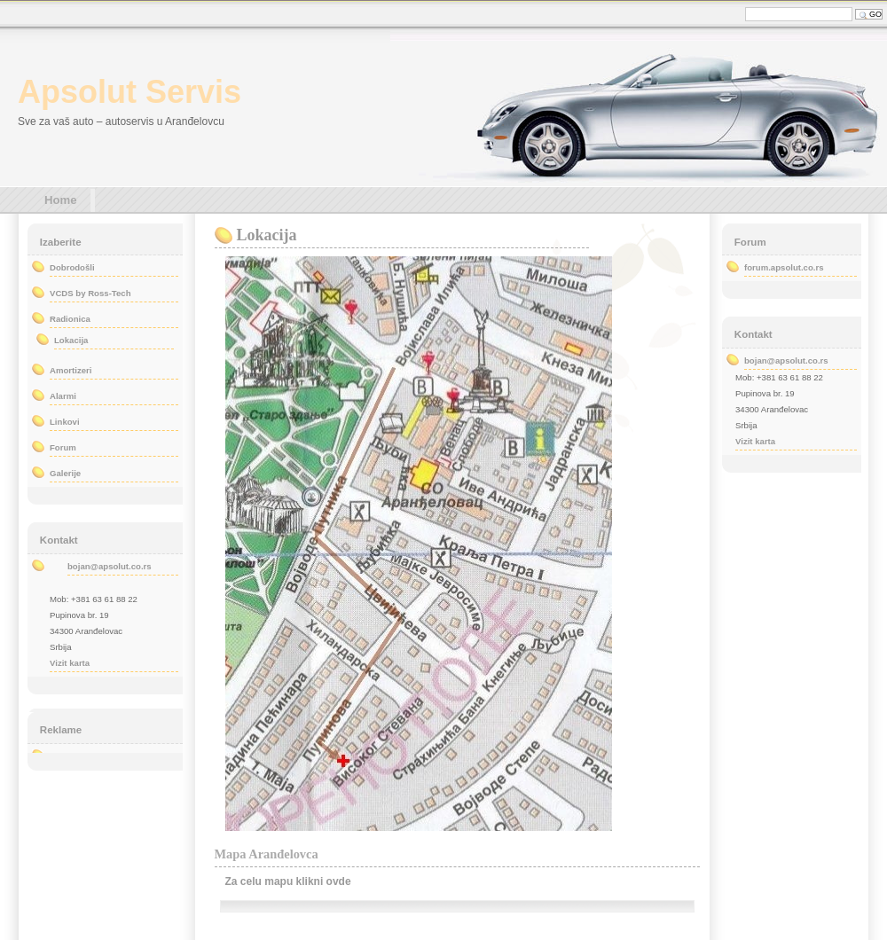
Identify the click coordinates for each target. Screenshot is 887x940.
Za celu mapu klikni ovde (288, 881)
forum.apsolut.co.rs (784, 267)
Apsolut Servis (129, 92)
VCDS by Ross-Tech (90, 293)
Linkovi (65, 422)
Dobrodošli (72, 267)
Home (60, 200)
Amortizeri (70, 370)
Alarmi (63, 396)
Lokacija (267, 235)
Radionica (70, 319)
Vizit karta (70, 663)
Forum (63, 447)
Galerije (65, 473)
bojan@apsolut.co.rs (109, 566)
